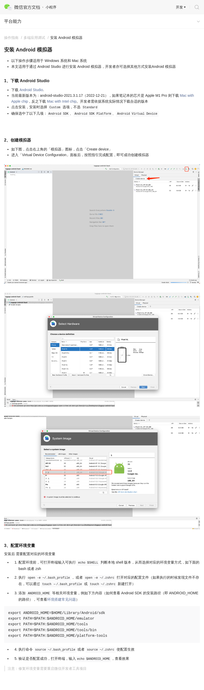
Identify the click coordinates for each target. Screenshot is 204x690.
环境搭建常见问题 (61, 599)
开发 (179, 7)
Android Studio (31, 90)
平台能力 (13, 21)
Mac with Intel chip (61, 101)
